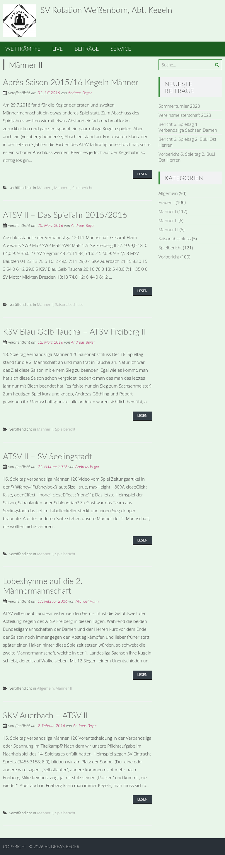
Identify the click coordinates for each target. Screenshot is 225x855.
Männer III (168, 229)
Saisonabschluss (69, 304)
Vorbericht (168, 257)
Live (57, 48)
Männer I (44, 187)
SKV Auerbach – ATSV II (45, 715)
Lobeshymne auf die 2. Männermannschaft (43, 586)
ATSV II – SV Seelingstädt (47, 456)
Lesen (142, 174)
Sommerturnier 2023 (179, 106)
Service (121, 48)
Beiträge (86, 48)
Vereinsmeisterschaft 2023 (184, 115)
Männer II (62, 187)
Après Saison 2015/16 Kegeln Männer (70, 82)
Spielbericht (82, 187)
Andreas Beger (80, 92)
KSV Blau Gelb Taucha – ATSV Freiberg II (74, 331)
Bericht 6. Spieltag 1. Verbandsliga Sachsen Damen (187, 127)
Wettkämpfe (22, 48)
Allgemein (45, 688)
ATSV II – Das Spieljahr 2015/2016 (65, 215)
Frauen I (166, 202)
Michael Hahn (86, 601)
